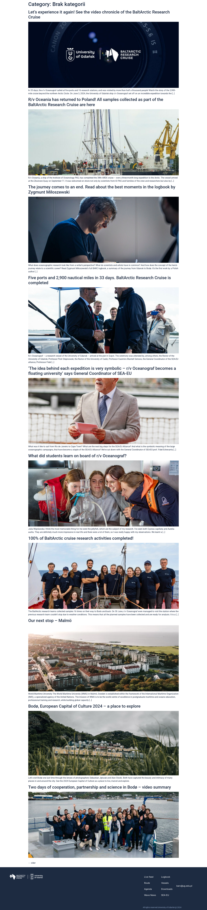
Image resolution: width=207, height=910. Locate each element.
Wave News (150, 895)
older (32, 863)
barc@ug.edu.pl (184, 886)
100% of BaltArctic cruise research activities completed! (80, 538)
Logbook (165, 877)
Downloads (166, 889)
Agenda (148, 889)
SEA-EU (165, 895)
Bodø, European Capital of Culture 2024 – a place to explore (84, 706)
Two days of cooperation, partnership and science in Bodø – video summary (99, 787)
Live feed (148, 877)
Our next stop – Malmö (50, 620)
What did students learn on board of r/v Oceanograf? (77, 455)
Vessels (165, 883)
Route (147, 883)
